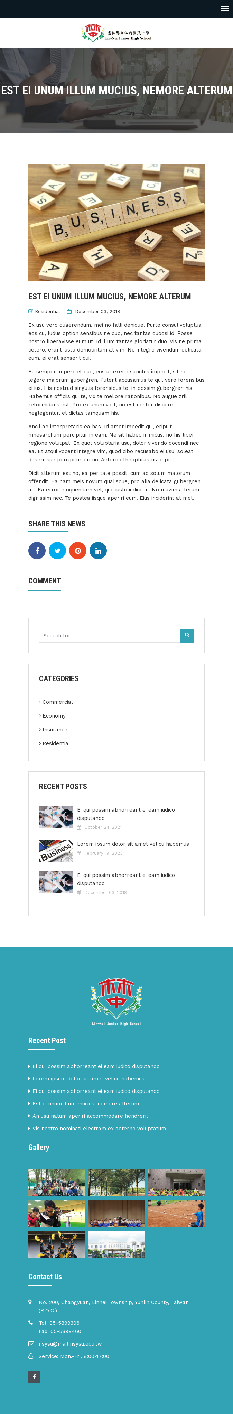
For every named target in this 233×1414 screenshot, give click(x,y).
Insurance (55, 730)
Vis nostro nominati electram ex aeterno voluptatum (99, 1128)
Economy (54, 716)
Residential (47, 311)
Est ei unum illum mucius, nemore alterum (85, 1104)
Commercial (58, 702)
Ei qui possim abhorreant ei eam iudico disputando (126, 814)
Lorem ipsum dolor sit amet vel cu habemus (133, 844)
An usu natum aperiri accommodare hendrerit (90, 1116)
